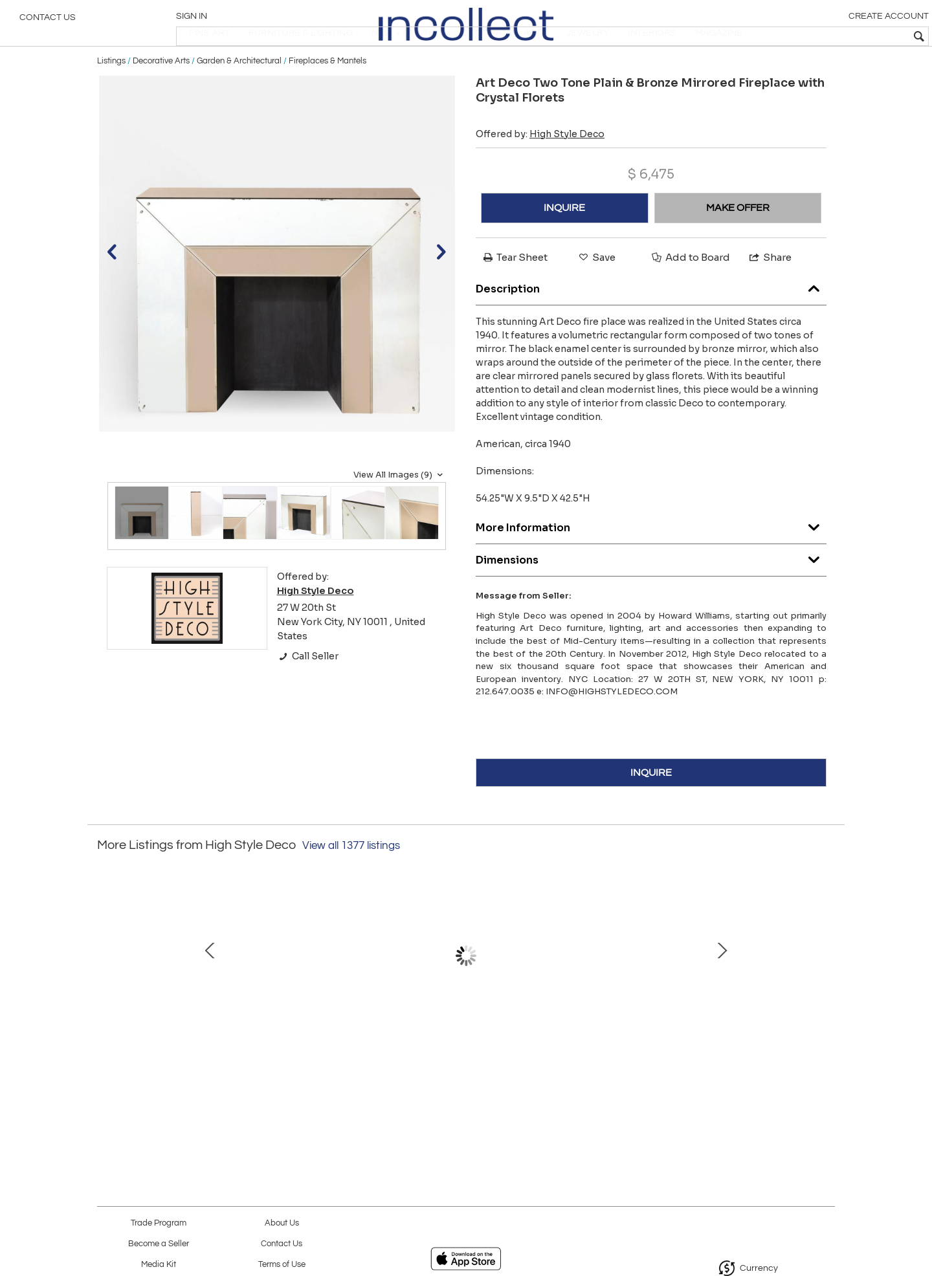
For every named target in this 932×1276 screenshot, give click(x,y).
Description (651, 323)
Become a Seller (158, 1244)
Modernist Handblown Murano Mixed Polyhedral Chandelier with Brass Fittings (327, 1058)
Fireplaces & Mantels (327, 98)
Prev (107, 999)
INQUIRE (564, 244)
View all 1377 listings (351, 883)
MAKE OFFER (738, 244)
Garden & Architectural (239, 98)
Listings (111, 98)
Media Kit (158, 1264)
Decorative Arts (161, 98)
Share (770, 294)
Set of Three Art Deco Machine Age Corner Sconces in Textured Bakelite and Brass (598, 1058)
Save (596, 294)
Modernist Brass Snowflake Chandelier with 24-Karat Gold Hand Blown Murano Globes (734, 1058)
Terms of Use (281, 1264)
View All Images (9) (399, 512)
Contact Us (47, 22)
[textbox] (829, 36)
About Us (282, 1223)
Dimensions (651, 594)
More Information (651, 562)
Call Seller (307, 693)
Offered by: (540, 171)
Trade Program (158, 1223)
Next (825, 999)
